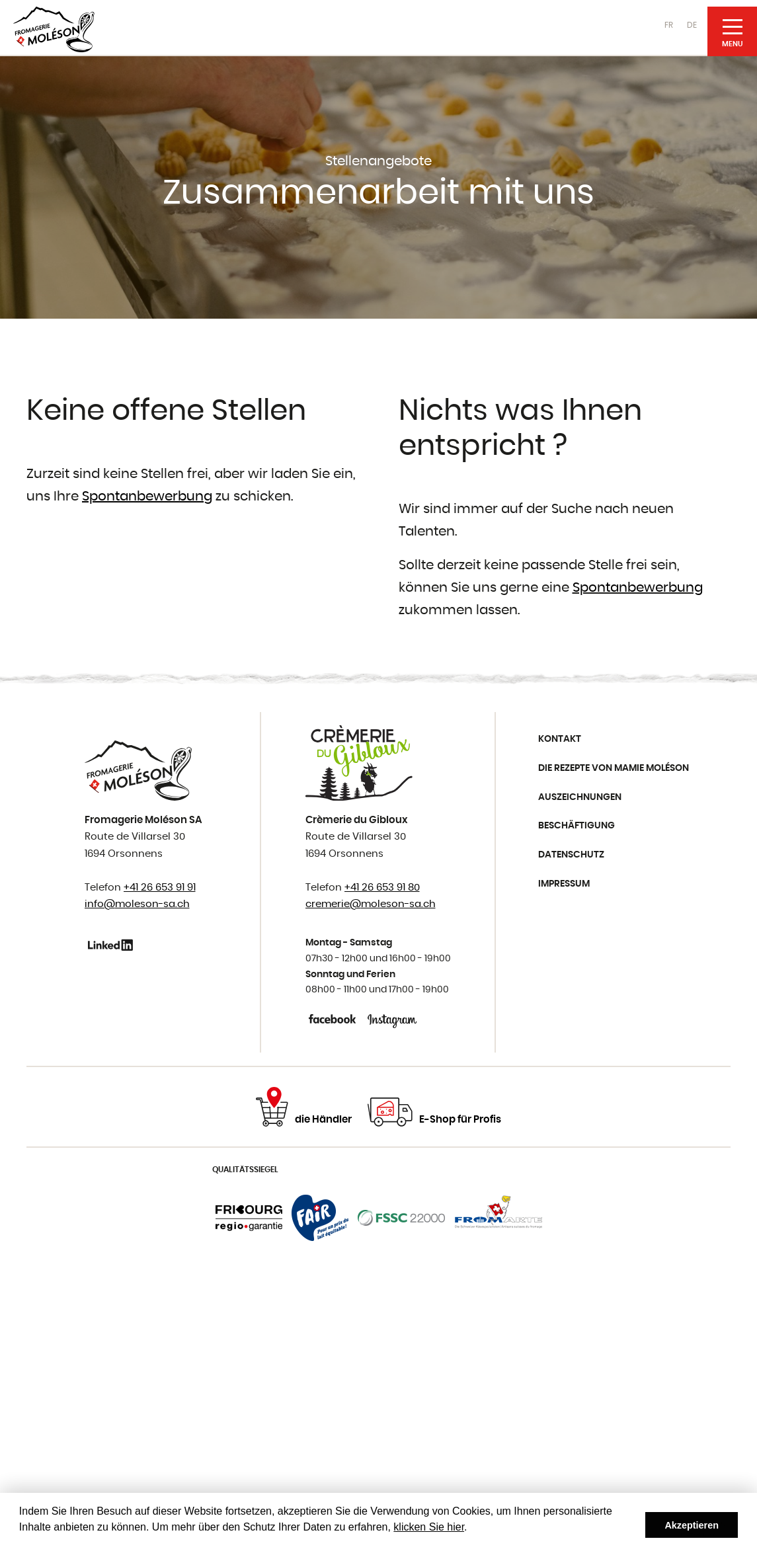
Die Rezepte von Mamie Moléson (613, 768)
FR (668, 25)
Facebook (333, 1019)
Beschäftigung (576, 825)
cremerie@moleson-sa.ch (370, 904)
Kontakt (559, 739)
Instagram (392, 1019)
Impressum (564, 884)
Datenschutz (571, 854)
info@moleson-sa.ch (137, 904)
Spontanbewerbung (147, 496)
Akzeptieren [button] (691, 1525)
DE (692, 25)
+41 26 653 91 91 (160, 888)
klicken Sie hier (428, 1527)
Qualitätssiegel (245, 1170)
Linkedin (113, 945)
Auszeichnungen (579, 797)
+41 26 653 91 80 (382, 888)
